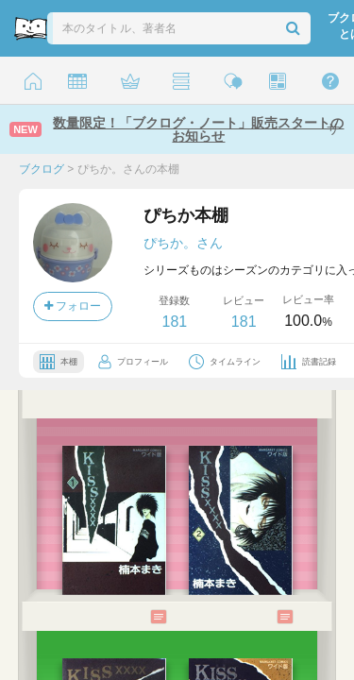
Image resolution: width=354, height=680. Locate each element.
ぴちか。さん (183, 242)
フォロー (72, 306)
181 (174, 322)
